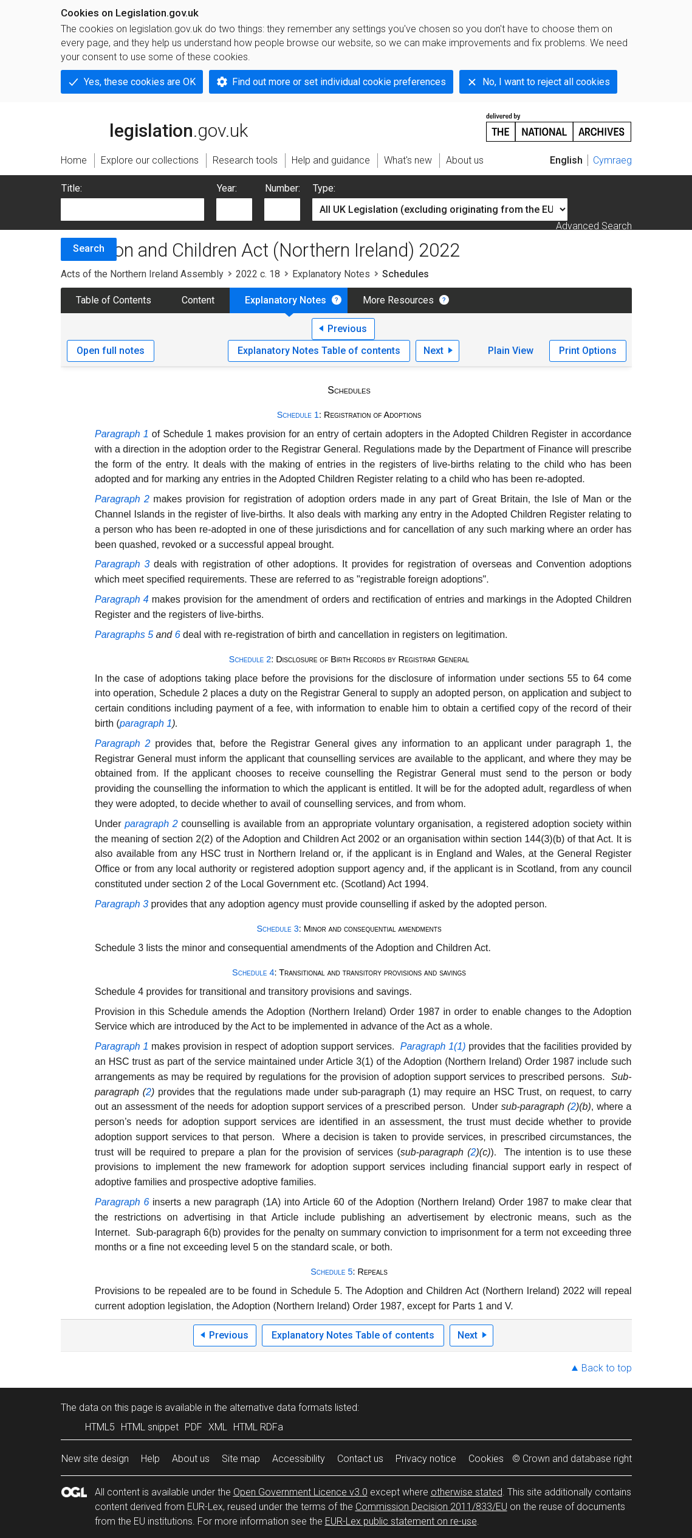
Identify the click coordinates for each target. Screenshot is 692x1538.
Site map (241, 1458)
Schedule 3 (277, 929)
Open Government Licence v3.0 (300, 1492)
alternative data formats (281, 1407)
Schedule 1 (298, 415)
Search (88, 248)
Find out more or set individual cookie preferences (339, 82)
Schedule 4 (253, 972)
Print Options (588, 350)
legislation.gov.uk (154, 126)
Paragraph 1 (122, 434)
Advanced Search (594, 226)
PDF (193, 1427)
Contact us (360, 1458)
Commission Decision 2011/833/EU (431, 1506)
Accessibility (298, 1458)
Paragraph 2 (122, 499)
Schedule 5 (331, 1271)
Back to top (606, 1368)
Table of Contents (113, 300)
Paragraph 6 (122, 1202)
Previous (347, 328)
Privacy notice (426, 1458)
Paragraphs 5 (124, 634)
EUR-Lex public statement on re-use (401, 1521)
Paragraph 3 (122, 564)
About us (191, 1458)
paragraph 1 (146, 723)
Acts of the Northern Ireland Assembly (142, 274)
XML (217, 1427)
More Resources (398, 300)
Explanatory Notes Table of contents (319, 350)
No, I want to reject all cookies (546, 82)
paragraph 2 (151, 824)
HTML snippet (150, 1427)
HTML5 (100, 1427)
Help (150, 1458)
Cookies (486, 1458)
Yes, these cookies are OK (140, 82)
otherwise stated (466, 1492)
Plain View (510, 350)
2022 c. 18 (258, 274)
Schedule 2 (250, 659)
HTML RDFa (258, 1427)
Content (198, 300)
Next (433, 350)
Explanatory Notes (331, 274)
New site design (95, 1458)
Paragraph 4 (122, 599)
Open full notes (111, 350)
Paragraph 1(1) (433, 1046)
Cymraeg (612, 160)
